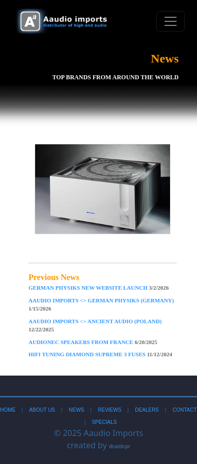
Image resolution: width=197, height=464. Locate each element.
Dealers (147, 410)
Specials (104, 422)
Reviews (109, 410)
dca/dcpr (119, 446)
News (76, 410)
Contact (185, 410)
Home (7, 410)
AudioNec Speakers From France (93, 342)
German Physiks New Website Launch (99, 288)
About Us (42, 410)
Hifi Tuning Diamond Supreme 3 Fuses (100, 354)
